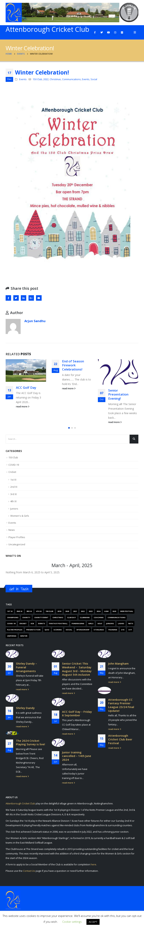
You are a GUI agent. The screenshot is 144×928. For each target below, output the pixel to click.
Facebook (8, 298)
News (11, 532)
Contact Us (29, 874)
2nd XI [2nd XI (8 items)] (19, 613)
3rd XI (13, 496)
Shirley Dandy (25, 710)
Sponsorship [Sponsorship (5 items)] (82, 632)
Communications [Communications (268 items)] (116, 619)
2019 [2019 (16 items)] (59, 613)
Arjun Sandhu (35, 321)
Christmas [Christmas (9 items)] (57, 619)
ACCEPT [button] (93, 921)
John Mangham (118, 666)
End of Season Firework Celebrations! (73, 365)
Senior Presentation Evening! (118, 394)
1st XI (13, 481)
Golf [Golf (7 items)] (100, 625)
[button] (69, 430)
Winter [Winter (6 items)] (23, 638)
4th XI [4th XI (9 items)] (39, 613)
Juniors (14, 510)
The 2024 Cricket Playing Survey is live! (30, 744)
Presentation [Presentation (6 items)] (33, 632)
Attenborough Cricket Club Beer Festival (120, 741)
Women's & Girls (19, 518)
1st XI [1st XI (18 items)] (10, 613)
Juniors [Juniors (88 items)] (110, 625)
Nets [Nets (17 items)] (130, 625)
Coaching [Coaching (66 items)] (99, 619)
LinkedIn (23, 298)
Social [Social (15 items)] (69, 632)
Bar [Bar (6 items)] (114, 613)
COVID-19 (13, 467)
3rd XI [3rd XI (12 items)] (29, 613)
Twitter (16, 298)
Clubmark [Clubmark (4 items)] (85, 619)
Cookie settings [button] (72, 921)
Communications (71, 79)
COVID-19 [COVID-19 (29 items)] (11, 625)
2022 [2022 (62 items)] (83, 613)
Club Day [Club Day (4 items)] (71, 619)
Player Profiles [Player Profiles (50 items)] (14, 632)
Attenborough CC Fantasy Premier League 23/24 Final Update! (121, 707)
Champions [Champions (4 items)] (12, 619)
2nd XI (13, 489)
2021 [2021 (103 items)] (75, 613)
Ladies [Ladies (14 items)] (121, 625)
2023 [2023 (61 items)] (90, 613)
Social (94, 79)
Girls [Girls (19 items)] (90, 625)
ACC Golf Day (26, 387)
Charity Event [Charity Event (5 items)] (41, 619)
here (93, 867)
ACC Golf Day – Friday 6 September (77, 715)
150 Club (37, 79)
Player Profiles (16, 539)
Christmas (55, 79)
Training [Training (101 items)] (112, 632)
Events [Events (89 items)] (41, 625)
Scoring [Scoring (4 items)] (57, 632)
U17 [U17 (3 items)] (130, 632)
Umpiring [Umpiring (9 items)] (11, 638)
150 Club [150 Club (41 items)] (49, 613)
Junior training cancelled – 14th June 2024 (76, 758)
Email (38, 298)
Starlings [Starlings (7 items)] (99, 632)
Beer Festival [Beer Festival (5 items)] (126, 613)
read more (22, 406)
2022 (46, 79)
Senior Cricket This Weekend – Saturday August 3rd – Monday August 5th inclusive (77, 671)
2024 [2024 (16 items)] (98, 613)
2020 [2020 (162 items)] (67, 613)
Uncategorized (16, 546)
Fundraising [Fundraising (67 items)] (78, 625)
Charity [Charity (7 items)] (26, 619)
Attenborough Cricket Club (20, 806)
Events (23, 79)
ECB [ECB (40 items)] (32, 625)
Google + (31, 298)
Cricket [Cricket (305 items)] (23, 625)
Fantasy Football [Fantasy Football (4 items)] (58, 625)
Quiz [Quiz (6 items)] (47, 632)
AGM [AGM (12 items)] (106, 613)
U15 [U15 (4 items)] (122, 632)
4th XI (13, 503)
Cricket (12, 474)
